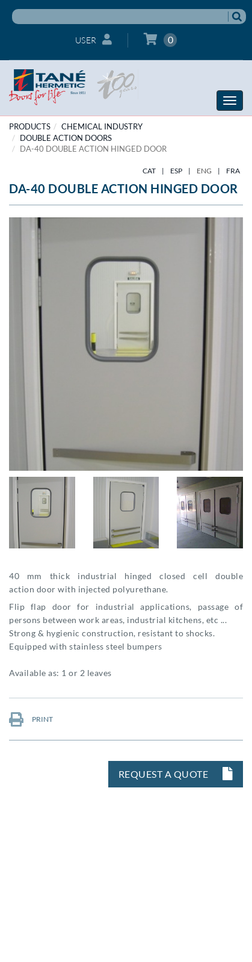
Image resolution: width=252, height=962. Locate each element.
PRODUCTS (30, 126)
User (93, 39)
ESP (176, 170)
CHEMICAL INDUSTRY (102, 126)
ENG (204, 170)
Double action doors (66, 138)
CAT (149, 170)
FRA (233, 170)
